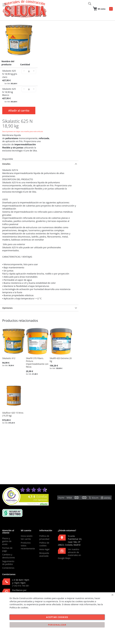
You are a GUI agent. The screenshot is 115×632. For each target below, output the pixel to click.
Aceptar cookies (57, 617)
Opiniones (7, 307)
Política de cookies (44, 544)
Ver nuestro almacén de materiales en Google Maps (69, 554)
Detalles (6, 163)
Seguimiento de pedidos (8, 563)
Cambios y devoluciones (8, 556)
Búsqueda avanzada (44, 554)
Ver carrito (26, 539)
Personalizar (57, 624)
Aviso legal (44, 549)
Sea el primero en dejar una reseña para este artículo (22, 131)
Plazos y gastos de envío (6, 541)
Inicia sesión (26, 536)
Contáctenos (8, 567)
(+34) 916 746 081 (20, 585)
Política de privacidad (44, 537)
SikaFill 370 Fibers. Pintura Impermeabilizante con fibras (37, 362)
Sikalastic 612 (8, 358)
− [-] (24, 71)
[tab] (39, 164)
